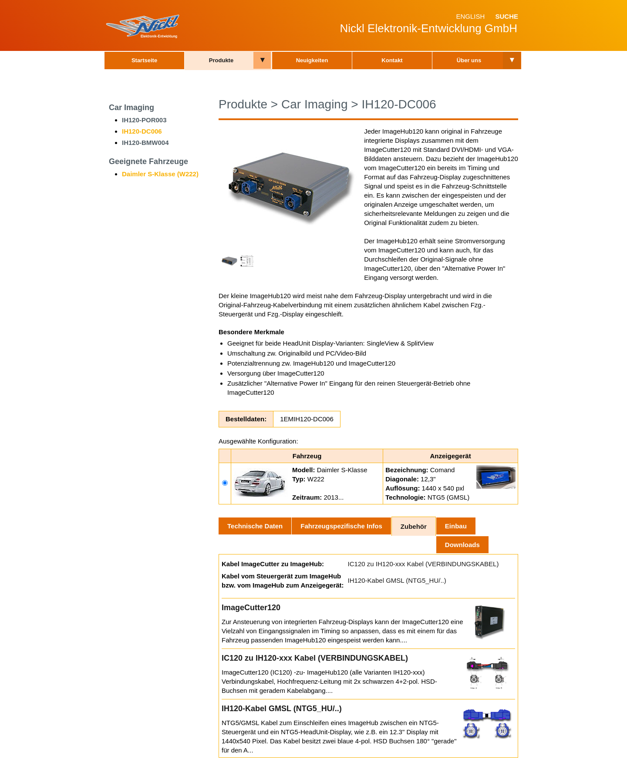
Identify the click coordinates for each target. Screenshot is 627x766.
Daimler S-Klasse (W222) (160, 174)
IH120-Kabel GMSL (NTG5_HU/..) (397, 580)
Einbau (456, 526)
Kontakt (391, 60)
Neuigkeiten (312, 60)
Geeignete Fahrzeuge (148, 161)
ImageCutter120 (251, 607)
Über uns (469, 60)
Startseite (144, 60)
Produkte (221, 60)
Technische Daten (255, 526)
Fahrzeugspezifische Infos (341, 526)
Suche (506, 16)
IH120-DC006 (142, 131)
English (470, 16)
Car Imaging (131, 107)
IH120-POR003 (144, 120)
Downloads (462, 544)
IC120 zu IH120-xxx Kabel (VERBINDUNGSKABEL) (423, 564)
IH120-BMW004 (145, 142)
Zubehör (414, 526)
